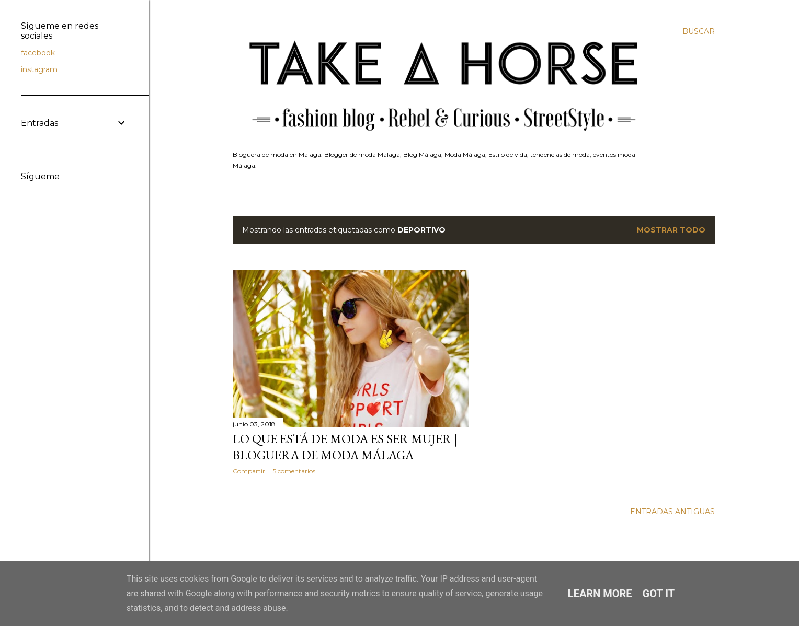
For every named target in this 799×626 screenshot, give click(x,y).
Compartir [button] (249, 471)
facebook (38, 52)
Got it (659, 593)
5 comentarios (294, 471)
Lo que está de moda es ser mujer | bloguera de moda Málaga (345, 447)
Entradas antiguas (672, 511)
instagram (39, 69)
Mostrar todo (671, 230)
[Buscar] (698, 31)
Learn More (600, 593)
